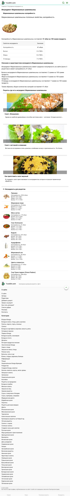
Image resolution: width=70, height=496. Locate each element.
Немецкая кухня (7, 458)
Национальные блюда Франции (12, 363)
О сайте (4, 293)
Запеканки (5, 375)
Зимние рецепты (7, 391)
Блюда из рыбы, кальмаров (10, 335)
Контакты (5, 312)
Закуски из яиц (6, 389)
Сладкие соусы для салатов (10, 428)
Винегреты (5, 437)
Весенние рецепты (7, 451)
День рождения (6, 442)
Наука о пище (6, 347)
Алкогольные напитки (9, 416)
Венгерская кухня (7, 467)
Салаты (4, 326)
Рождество (5, 365)
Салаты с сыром (7, 423)
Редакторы (5, 298)
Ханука (4, 446)
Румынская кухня (7, 460)
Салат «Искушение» (12, 114)
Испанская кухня (7, 439)
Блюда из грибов (7, 384)
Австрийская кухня (8, 449)
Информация (6, 359)
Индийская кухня (7, 400)
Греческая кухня (7, 469)
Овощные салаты (7, 372)
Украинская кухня (7, 474)
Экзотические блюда (8, 345)
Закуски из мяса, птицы (9, 349)
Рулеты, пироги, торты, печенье (11, 324)
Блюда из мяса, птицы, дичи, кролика (13, 322)
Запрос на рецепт (7, 303)
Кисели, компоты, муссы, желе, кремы (14, 370)
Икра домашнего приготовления (12, 432)
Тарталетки (5, 414)
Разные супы (6, 352)
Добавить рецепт (7, 300)
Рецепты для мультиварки (10, 405)
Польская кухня (7, 465)
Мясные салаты (7, 386)
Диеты (4, 407)
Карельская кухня (7, 481)
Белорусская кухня (8, 472)
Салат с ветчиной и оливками (15, 145)
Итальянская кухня (8, 409)
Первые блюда (6, 333)
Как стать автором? (8, 305)
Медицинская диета (8, 398)
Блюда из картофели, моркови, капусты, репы (16, 329)
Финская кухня (6, 453)
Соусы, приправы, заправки (10, 395)
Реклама (4, 310)
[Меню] (67, 2)
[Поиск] (63, 2)
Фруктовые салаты (8, 455)
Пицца (4, 361)
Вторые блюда (6, 319)
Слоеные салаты (7, 425)
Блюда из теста (6, 338)
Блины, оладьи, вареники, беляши (12, 356)
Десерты (4, 340)
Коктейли (5, 379)
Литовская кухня (7, 483)
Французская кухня (8, 435)
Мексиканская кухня (8, 412)
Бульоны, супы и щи (8, 354)
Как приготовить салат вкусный (16, 176)
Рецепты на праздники (9, 382)
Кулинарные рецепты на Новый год (13, 419)
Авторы (4, 296)
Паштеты (4, 402)
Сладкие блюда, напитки (9, 368)
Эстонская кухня (7, 479)
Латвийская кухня (7, 476)
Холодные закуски (7, 331)
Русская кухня (6, 430)
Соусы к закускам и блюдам (11, 393)
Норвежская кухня (7, 444)
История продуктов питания (10, 342)
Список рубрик (6, 307)
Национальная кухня (8, 377)
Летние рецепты (7, 421)
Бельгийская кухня (8, 462)
